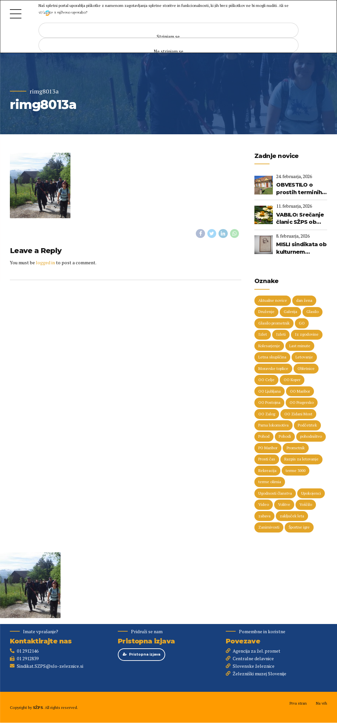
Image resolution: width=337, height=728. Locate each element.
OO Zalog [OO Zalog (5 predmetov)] (266, 414)
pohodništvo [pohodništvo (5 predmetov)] (311, 437)
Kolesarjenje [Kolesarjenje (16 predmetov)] (269, 346)
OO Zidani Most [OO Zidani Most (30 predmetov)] (298, 414)
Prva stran (298, 704)
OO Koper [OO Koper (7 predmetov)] (292, 380)
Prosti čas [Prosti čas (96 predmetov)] (266, 459)
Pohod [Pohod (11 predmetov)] (264, 437)
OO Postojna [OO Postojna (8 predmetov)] (269, 403)
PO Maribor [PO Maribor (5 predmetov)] (267, 448)
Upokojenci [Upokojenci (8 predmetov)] (311, 494)
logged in (45, 262)
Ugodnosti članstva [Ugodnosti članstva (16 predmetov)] (275, 494)
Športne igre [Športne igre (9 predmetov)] (299, 528)
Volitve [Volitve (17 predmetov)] (284, 505)
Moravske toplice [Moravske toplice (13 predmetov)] (273, 369)
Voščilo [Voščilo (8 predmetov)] (305, 505)
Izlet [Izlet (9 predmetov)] (262, 334)
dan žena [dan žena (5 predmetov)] (304, 300)
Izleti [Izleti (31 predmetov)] (281, 334)
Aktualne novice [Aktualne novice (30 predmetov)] (272, 300)
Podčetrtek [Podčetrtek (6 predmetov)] (307, 426)
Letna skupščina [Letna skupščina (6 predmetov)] (272, 357)
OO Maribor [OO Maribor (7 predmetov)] (300, 391)
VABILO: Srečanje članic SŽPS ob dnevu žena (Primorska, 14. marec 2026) (300, 219)
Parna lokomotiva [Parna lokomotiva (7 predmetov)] (273, 426)
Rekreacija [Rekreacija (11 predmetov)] (267, 471)
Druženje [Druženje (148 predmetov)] (266, 312)
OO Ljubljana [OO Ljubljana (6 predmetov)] (269, 391)
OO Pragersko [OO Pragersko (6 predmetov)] (302, 403)
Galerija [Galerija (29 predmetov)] (290, 312)
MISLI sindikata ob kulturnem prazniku (301, 248)
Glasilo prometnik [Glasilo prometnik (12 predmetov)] (274, 323)
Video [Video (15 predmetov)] (263, 505)
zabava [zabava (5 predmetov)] (264, 516)
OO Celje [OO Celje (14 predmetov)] (266, 380)
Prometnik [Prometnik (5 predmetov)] (296, 448)
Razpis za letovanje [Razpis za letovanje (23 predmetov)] (301, 459)
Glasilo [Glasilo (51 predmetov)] (312, 312)
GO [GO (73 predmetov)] (302, 323)
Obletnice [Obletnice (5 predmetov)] (306, 369)
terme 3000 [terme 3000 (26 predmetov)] (295, 471)
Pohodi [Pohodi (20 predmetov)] (285, 437)
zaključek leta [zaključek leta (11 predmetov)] (292, 516)
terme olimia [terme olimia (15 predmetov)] (269, 483)
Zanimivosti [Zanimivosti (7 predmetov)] (268, 528)
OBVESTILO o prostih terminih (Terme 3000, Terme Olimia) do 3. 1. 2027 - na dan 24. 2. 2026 (300, 189)
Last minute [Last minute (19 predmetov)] (299, 346)
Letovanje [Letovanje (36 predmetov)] (304, 357)
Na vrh (321, 704)
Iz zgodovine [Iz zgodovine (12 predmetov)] (307, 334)
